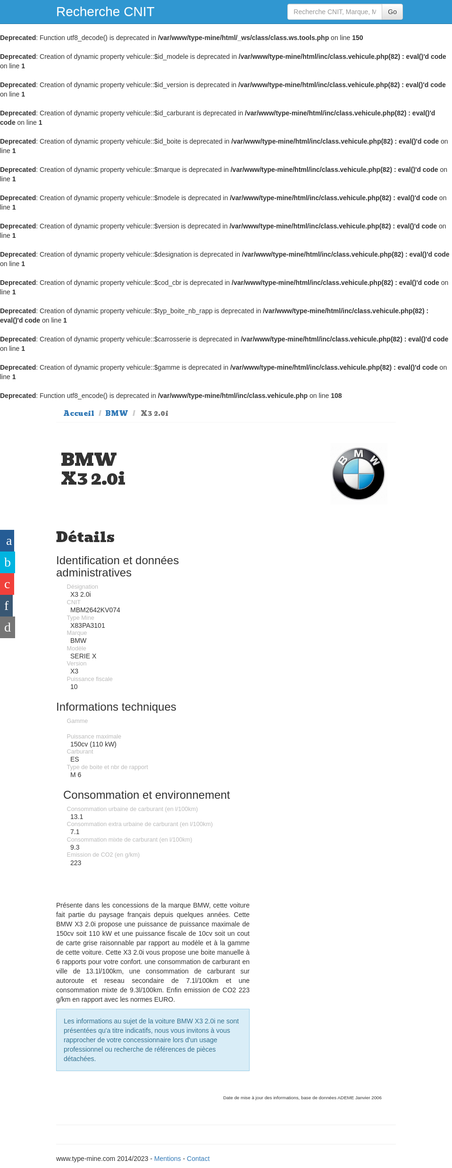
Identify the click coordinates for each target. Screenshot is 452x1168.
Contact (198, 1158)
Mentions (167, 1158)
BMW (116, 413)
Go (392, 12)
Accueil (78, 413)
